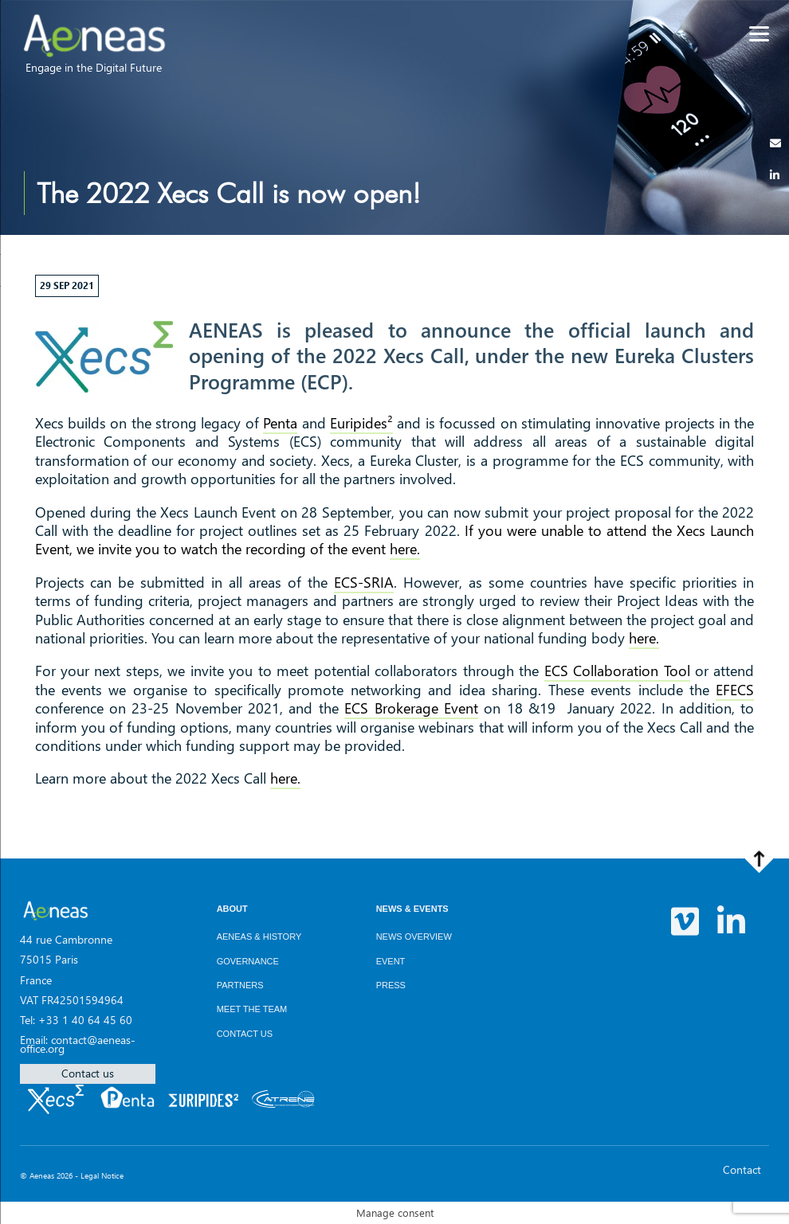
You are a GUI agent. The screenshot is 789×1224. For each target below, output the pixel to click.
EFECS (735, 689)
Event (391, 961)
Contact (742, 1169)
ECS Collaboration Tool (617, 670)
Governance (248, 961)
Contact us (87, 1073)
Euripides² (361, 422)
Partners (240, 985)
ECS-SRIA (364, 582)
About (232, 908)
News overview (414, 936)
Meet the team (252, 1009)
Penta (280, 422)
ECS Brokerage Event (411, 708)
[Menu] (759, 34)
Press (391, 985)
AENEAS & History (259, 936)
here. (405, 548)
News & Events (412, 908)
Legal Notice (102, 1175)
